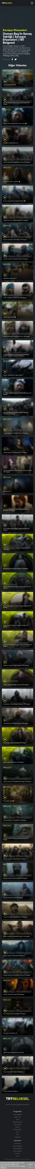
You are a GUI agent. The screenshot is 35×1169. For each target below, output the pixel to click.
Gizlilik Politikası (17, 1148)
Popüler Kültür (17, 1129)
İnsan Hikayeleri (17, 1114)
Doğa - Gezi (17, 1117)
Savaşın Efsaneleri (15, 30)
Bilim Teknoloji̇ (17, 1124)
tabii (17, 1156)
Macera (17, 1127)
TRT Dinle (17, 1153)
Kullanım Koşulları (17, 1146)
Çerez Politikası (17, 1151)
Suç (17, 1134)
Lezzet (17, 1119)
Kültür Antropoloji (17, 1122)
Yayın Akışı (17, 1137)
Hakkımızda (17, 1143)
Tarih (17, 1132)
